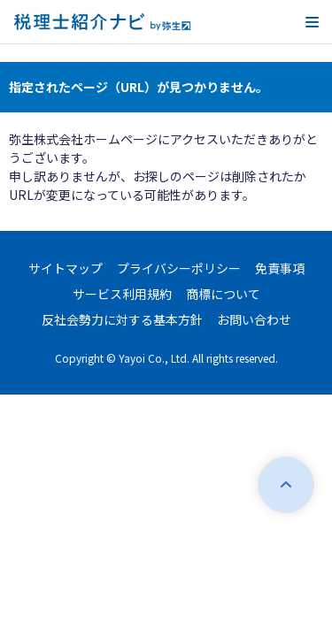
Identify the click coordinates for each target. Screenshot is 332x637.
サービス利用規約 (122, 294)
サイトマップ (65, 268)
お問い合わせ (254, 319)
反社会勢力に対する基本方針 (122, 319)
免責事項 (280, 268)
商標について (223, 294)
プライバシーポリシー (179, 268)
